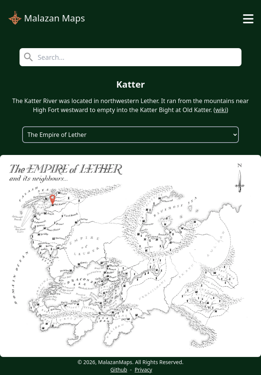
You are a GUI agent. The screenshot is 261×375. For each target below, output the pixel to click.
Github (118, 369)
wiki (220, 110)
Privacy (143, 369)
